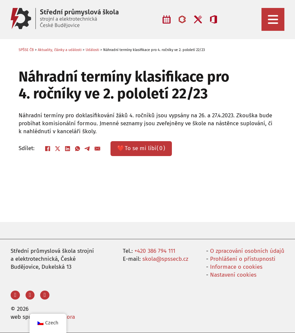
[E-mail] (97, 148)
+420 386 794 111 (154, 251)
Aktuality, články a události (60, 50)
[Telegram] (87, 148)
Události (92, 50)
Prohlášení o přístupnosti (242, 258)
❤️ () (141, 148)
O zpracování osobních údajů (247, 251)
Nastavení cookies (233, 274)
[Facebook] (47, 148)
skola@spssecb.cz (165, 258)
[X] (57, 148)
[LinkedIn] (67, 148)
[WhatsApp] (77, 148)
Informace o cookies (236, 266)
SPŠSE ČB (26, 50)
